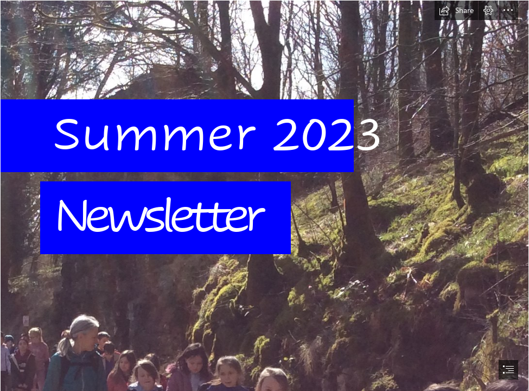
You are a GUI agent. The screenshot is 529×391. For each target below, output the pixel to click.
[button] (456, 10)
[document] (264, 195)
